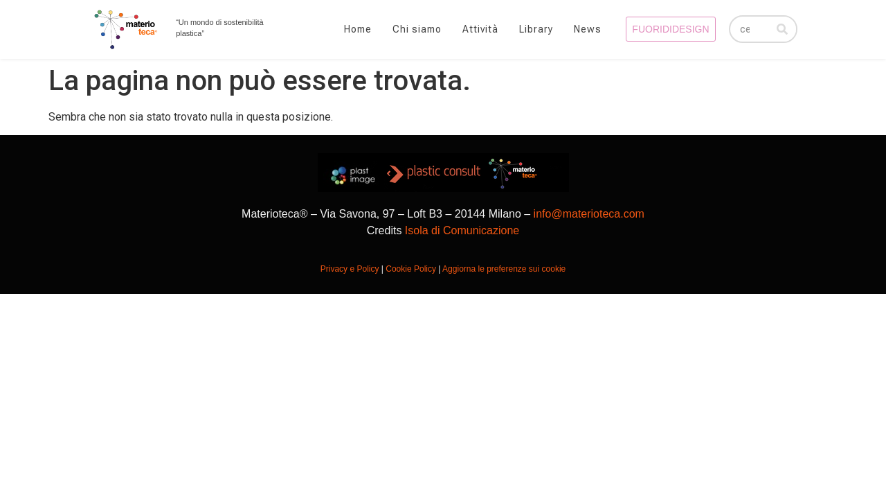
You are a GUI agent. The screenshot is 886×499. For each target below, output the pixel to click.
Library (536, 29)
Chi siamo (417, 29)
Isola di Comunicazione (462, 230)
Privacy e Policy (349, 269)
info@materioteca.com (589, 214)
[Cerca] (782, 29)
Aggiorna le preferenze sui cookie (504, 269)
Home (358, 29)
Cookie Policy (411, 269)
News (588, 29)
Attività (480, 29)
